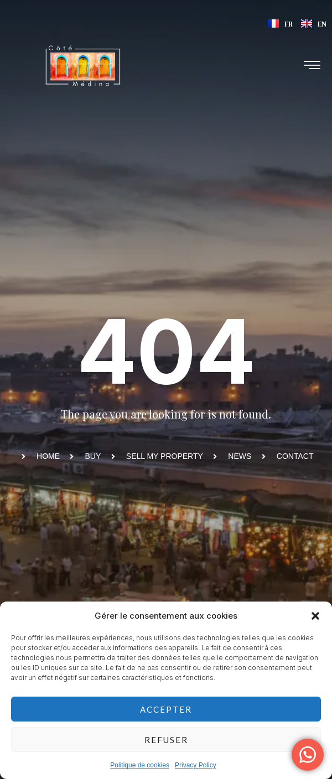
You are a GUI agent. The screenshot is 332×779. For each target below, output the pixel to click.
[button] (315, 615)
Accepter (166, 709)
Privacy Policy (195, 765)
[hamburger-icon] (312, 66)
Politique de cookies (139, 765)
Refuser (166, 740)
